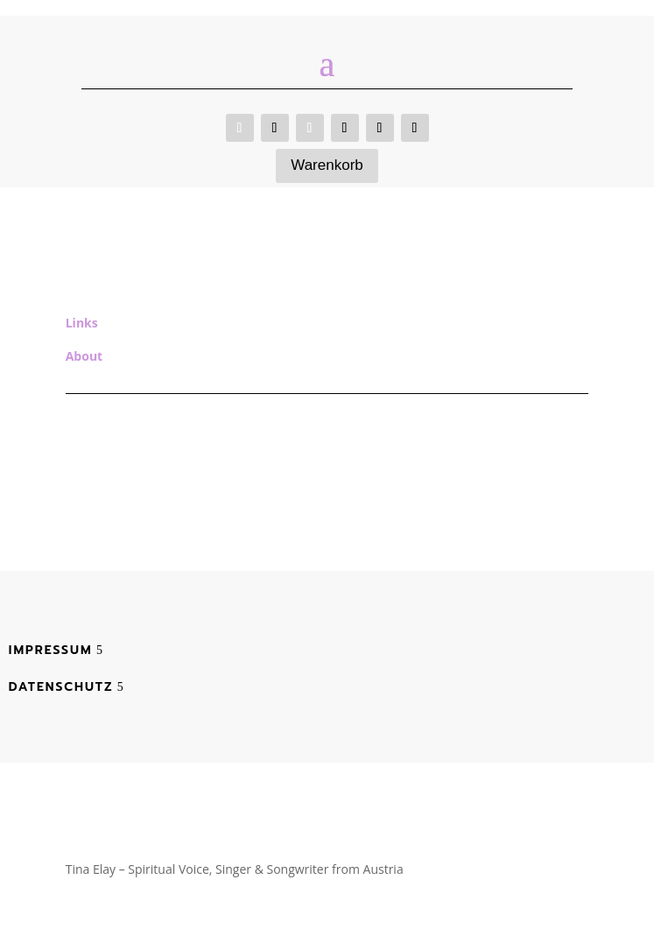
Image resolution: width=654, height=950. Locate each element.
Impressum (51, 650)
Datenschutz (61, 687)
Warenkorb (327, 165)
